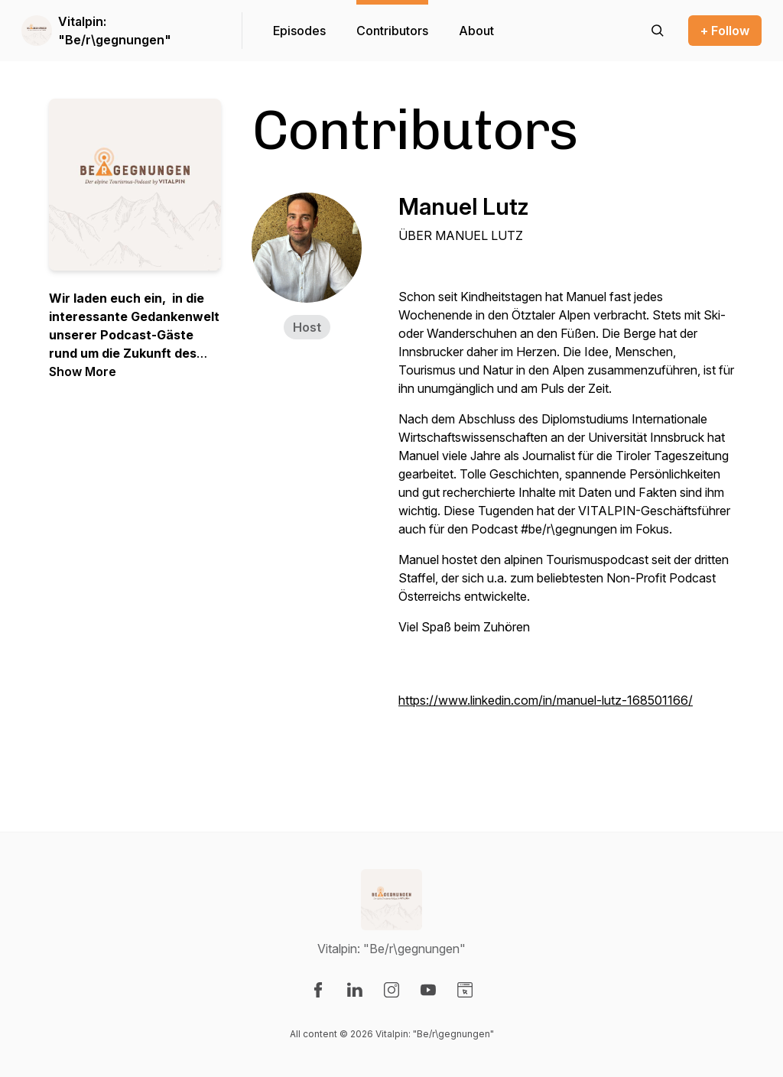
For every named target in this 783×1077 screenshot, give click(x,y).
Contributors (392, 30)
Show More (82, 371)
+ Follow (724, 30)
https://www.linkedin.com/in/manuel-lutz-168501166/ (545, 700)
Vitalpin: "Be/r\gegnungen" (114, 30)
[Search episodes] (657, 30)
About (476, 30)
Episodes (299, 30)
